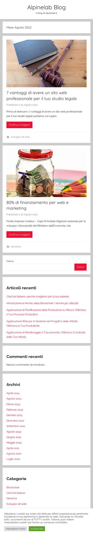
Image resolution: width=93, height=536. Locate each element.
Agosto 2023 (13, 398)
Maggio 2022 (14, 442)
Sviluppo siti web (20, 137)
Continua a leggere (19, 124)
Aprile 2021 (12, 448)
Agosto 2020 (14, 453)
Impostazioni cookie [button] (15, 529)
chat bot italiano (15, 492)
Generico (16, 246)
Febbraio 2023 (14, 409)
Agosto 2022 (13, 431)
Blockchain (12, 487)
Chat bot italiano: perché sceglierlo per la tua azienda (37, 296)
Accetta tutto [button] (37, 529)
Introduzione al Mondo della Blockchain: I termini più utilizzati (42, 303)
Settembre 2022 (15, 426)
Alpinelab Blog (46, 7)
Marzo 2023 (13, 404)
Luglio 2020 (13, 459)
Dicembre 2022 (15, 420)
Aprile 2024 (13, 393)
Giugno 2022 (13, 437)
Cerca (9, 261)
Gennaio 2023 (14, 415)
